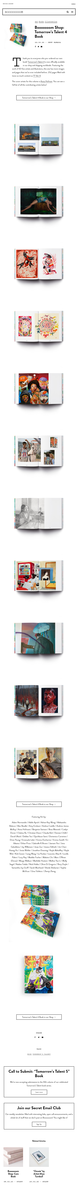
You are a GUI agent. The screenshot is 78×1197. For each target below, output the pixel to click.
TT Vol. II (37, 76)
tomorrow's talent (42, 1054)
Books (41, 21)
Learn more (39, 1092)
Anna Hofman (46, 82)
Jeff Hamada (54, 42)
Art (36, 21)
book (29, 1054)
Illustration (51, 21)
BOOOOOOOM (14, 12)
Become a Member (8, 3)
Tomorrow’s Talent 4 (36, 62)
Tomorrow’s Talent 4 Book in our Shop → (39, 98)
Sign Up (39, 1124)
